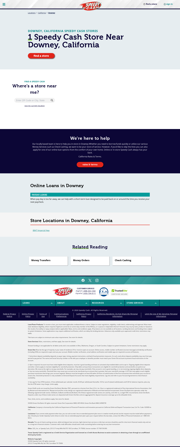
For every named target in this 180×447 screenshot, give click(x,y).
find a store (41, 55)
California (42, 13)
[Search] (52, 100)
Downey (51, 13)
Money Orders (81, 260)
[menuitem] (38, 303)
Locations (32, 13)
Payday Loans (39, 194)
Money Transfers (40, 260)
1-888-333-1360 (89, 291)
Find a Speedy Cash (34, 81)
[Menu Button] (4, 4)
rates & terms (90, 164)
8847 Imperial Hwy (41, 230)
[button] (38, 302)
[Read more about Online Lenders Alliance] (103, 291)
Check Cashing (123, 260)
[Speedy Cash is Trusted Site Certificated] (119, 292)
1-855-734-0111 (89, 293)
